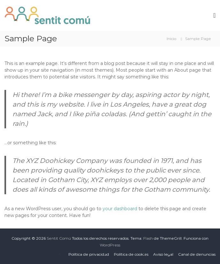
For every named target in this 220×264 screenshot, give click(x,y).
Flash (148, 238)
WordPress (110, 245)
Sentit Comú (59, 238)
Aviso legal (163, 254)
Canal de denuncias (197, 254)
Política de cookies (131, 254)
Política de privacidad (88, 254)
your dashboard (120, 209)
